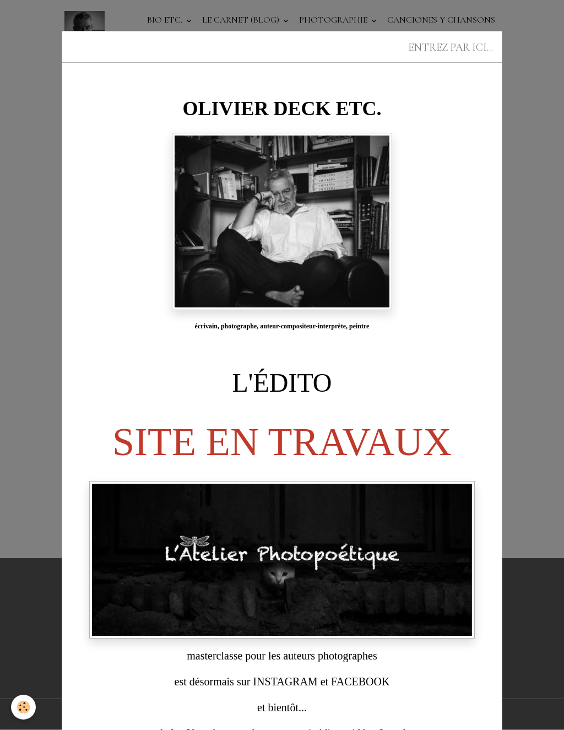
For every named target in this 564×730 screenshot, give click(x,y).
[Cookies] (23, 707)
